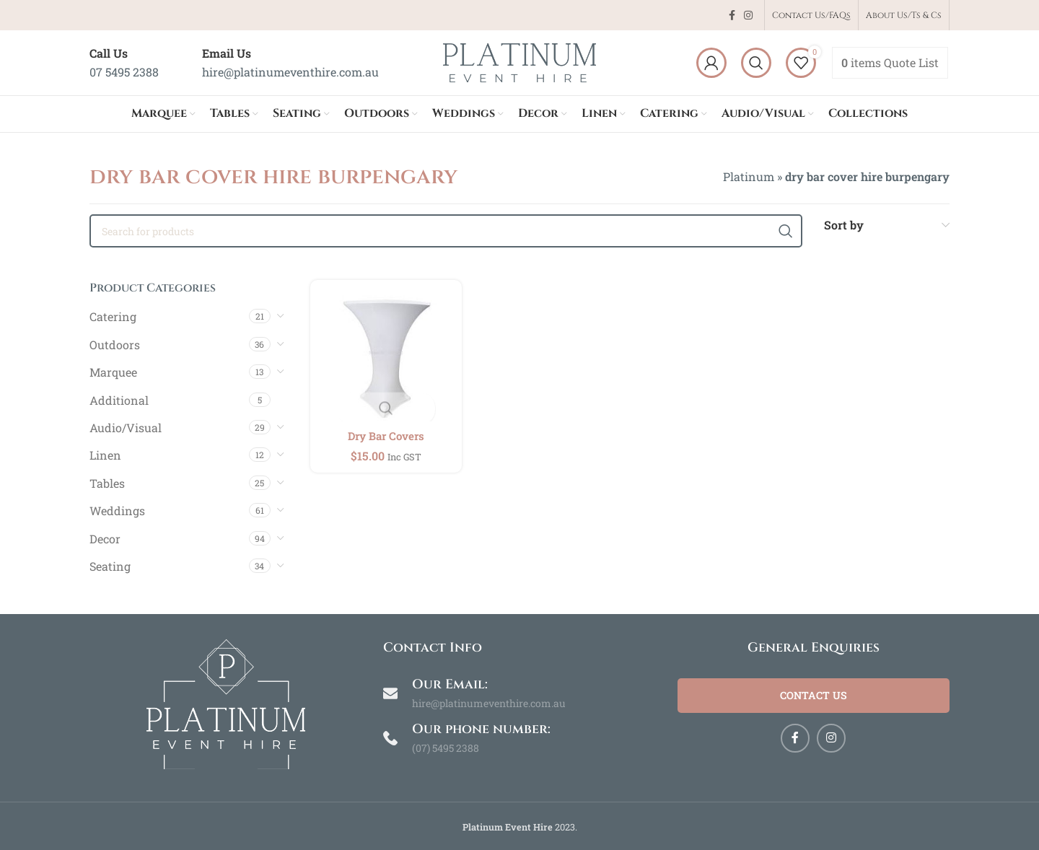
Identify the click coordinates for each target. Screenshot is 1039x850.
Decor (104, 538)
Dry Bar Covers (384, 431)
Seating (110, 566)
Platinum (748, 176)
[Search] (756, 62)
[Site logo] (519, 61)
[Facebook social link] (732, 15)
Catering (112, 316)
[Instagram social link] (748, 15)
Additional (119, 400)
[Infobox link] (124, 62)
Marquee (113, 372)
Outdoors (114, 344)
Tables (107, 483)
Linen (105, 455)
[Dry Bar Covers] (385, 355)
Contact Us (813, 698)
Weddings (117, 510)
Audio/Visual (125, 427)
